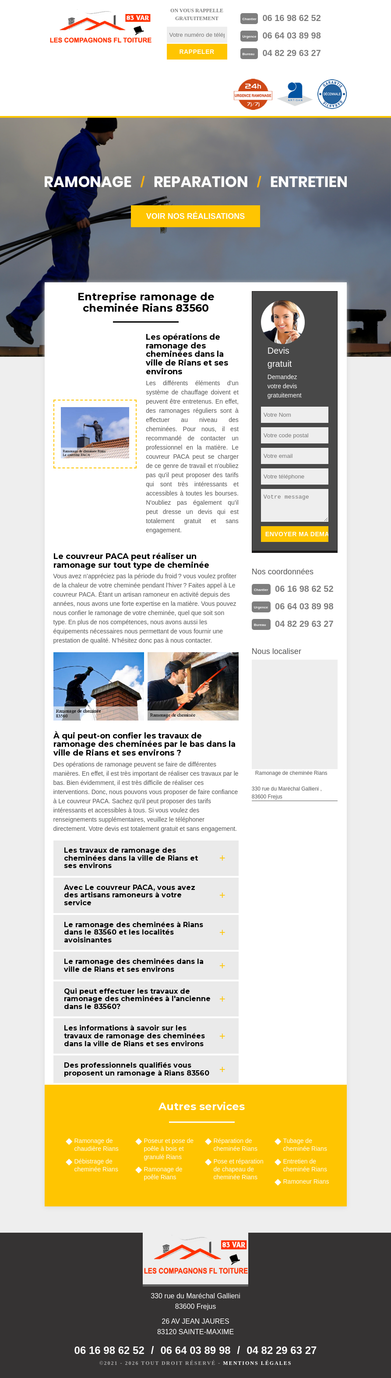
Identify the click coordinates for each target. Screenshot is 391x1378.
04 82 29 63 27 (291, 53)
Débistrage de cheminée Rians (96, 1165)
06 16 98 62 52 (291, 18)
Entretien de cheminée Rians (305, 1165)
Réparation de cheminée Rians (235, 1144)
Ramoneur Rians (306, 1181)
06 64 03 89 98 (291, 35)
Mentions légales (257, 1363)
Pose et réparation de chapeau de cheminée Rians (239, 1169)
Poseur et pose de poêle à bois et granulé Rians (169, 1148)
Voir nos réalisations (195, 216)
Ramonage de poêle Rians (163, 1173)
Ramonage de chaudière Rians (96, 1144)
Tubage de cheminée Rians (305, 1144)
